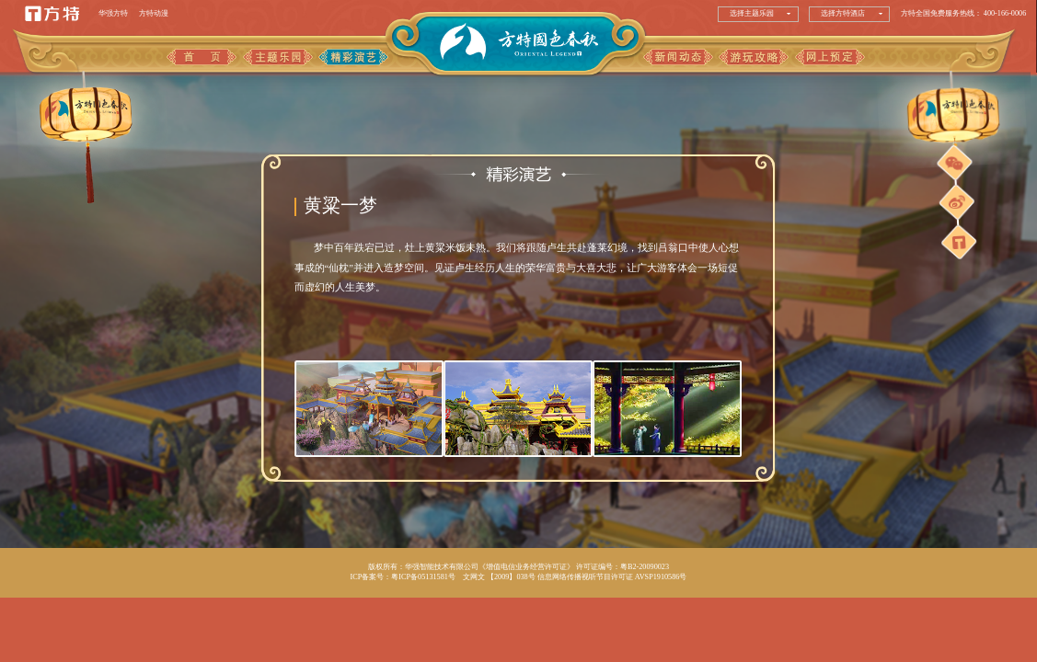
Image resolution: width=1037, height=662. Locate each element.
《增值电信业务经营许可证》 (526, 567)
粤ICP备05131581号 (423, 577)
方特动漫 (153, 13)
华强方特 (113, 13)
